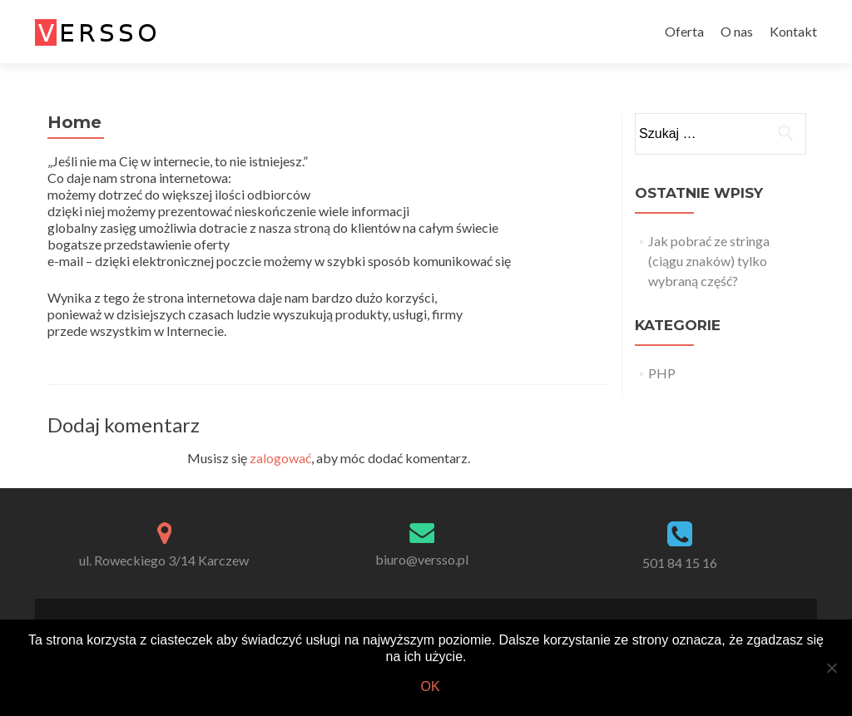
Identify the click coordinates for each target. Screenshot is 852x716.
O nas (737, 31)
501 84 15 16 (679, 562)
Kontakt (793, 31)
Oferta (684, 31)
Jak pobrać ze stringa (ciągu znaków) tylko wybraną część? (709, 261)
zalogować (280, 458)
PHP (662, 373)
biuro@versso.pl (421, 559)
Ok (429, 686)
